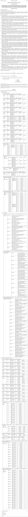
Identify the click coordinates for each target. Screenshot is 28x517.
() (2, 13)
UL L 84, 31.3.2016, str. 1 (3, 83)
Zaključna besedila (4, 514)
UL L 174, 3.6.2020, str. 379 (6, 85)
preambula (3, 512)
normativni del (4, 513)
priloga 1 (3, 515)
